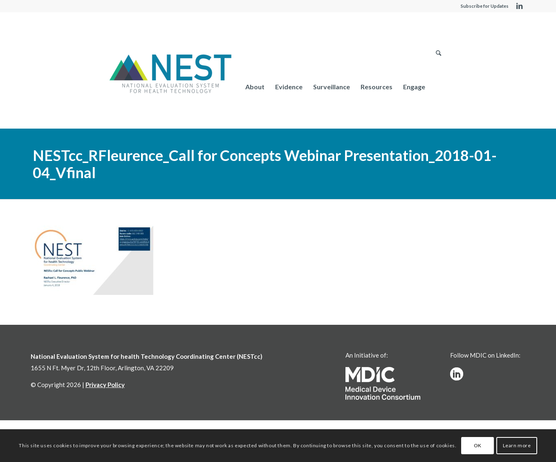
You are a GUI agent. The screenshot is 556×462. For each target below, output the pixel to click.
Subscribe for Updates (485, 6)
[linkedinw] (456, 373)
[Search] (438, 87)
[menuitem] (255, 87)
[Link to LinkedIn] (519, 6)
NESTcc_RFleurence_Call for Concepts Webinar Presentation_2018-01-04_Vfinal (265, 163)
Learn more (517, 445)
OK (478, 445)
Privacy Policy (105, 384)
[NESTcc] (170, 74)
